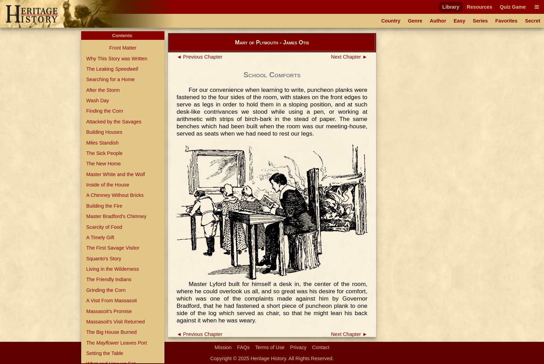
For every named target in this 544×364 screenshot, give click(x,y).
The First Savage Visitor (112, 248)
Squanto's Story (103, 258)
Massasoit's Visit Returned (115, 321)
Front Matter (122, 48)
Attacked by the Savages (113, 121)
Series (480, 21)
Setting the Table (104, 353)
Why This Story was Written (116, 58)
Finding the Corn (104, 111)
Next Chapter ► (349, 57)
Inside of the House (107, 185)
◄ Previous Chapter (199, 57)
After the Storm (103, 90)
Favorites (506, 21)
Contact (321, 347)
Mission (223, 347)
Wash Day (97, 100)
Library (450, 7)
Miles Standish (102, 143)
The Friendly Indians (108, 279)
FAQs (243, 347)
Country (390, 21)
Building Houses (104, 132)
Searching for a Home (110, 79)
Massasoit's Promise (109, 311)
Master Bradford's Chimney (116, 216)
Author (438, 21)
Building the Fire (104, 206)
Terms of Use (270, 347)
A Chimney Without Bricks (115, 195)
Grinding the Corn (106, 290)
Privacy (298, 347)
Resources (479, 7)
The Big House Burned (111, 332)
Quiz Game (513, 7)
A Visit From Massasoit (111, 300)
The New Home (103, 163)
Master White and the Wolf (115, 174)
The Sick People (104, 153)
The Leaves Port (116, 343)
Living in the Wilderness (112, 269)
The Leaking (112, 69)
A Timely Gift (100, 237)
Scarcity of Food (104, 227)
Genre (415, 21)
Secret (532, 21)
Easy (460, 21)
